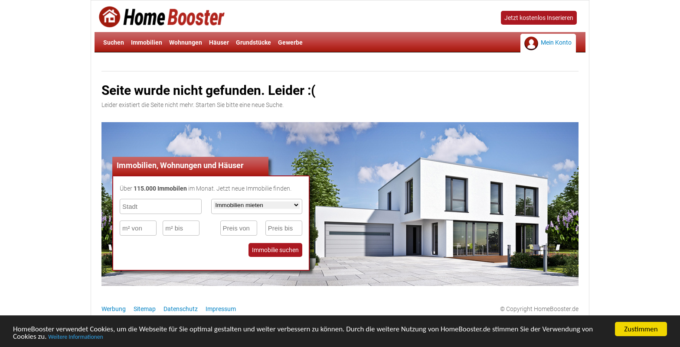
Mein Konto (556, 42)
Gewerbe (290, 42)
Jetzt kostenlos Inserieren (538, 17)
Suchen (113, 42)
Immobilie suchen (275, 249)
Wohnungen (185, 42)
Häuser (219, 42)
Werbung (113, 308)
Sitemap (145, 308)
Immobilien (146, 42)
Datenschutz (180, 308)
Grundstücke (253, 42)
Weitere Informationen (75, 338)
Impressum (221, 308)
